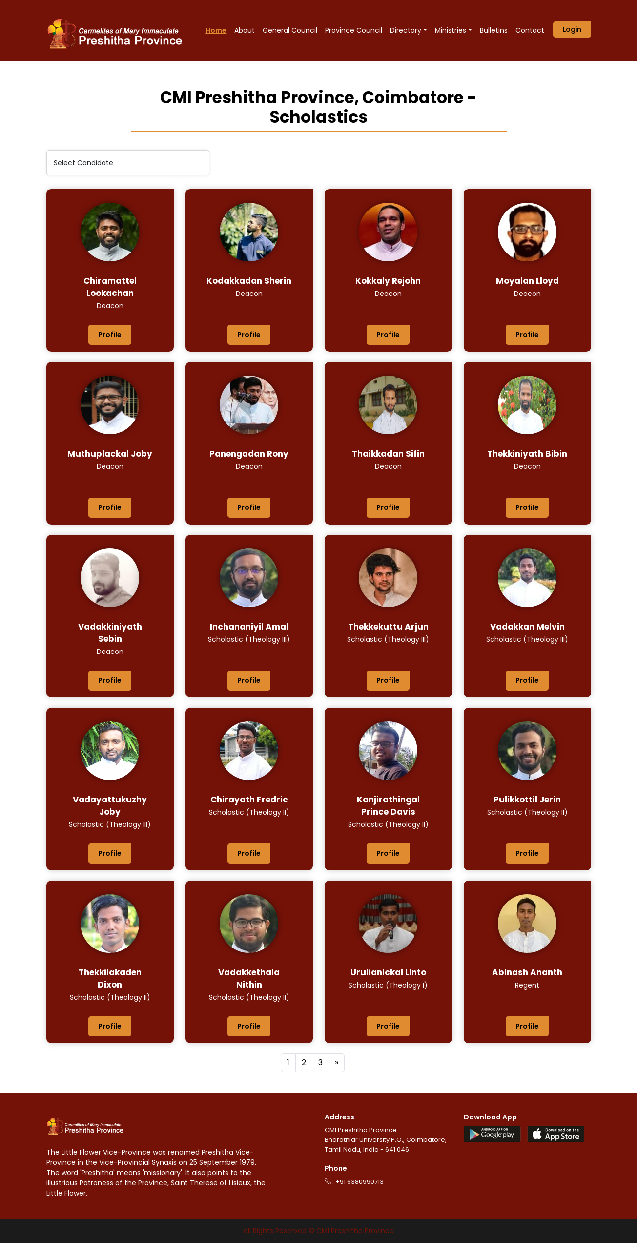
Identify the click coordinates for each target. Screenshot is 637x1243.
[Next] (337, 1062)
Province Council (353, 30)
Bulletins (494, 30)
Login (572, 29)
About (244, 30)
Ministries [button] (450, 30)
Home (215, 30)
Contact (529, 30)
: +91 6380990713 (354, 1181)
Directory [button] (405, 30)
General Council (290, 30)
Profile (110, 334)
